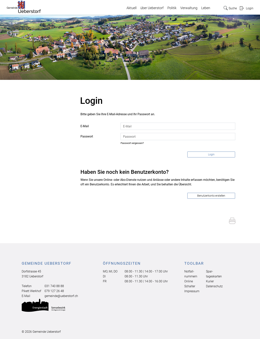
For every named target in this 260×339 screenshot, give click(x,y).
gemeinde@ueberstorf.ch (61, 296)
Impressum (191, 291)
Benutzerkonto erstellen (211, 195)
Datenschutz (214, 286)
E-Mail (84, 126)
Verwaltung (188, 8)
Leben (205, 8)
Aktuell (131, 8)
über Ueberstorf (152, 8)
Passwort (86, 136)
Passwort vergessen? (132, 143)
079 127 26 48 (54, 291)
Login (249, 8)
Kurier (210, 281)
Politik (172, 8)
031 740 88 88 (54, 286)
